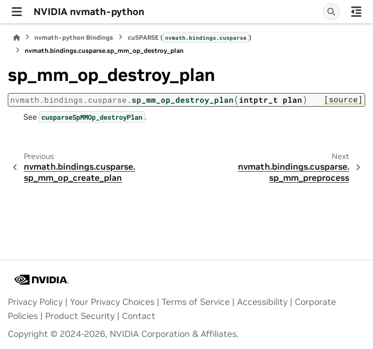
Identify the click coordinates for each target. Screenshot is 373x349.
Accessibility (262, 302)
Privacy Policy (35, 302)
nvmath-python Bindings (73, 37)
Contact (138, 316)
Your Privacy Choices (112, 302)
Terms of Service (196, 302)
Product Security (80, 316)
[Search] (331, 11)
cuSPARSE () (190, 37)
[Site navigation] (17, 11)
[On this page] (356, 11)
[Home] (16, 37)
